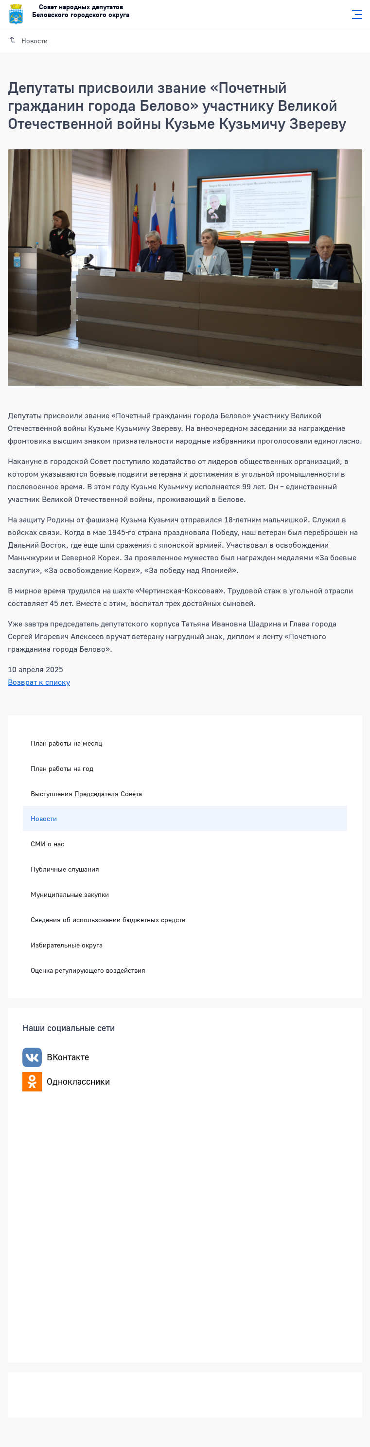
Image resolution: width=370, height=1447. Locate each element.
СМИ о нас (47, 844)
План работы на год (62, 768)
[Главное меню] (354, 14)
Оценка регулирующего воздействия (88, 970)
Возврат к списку (39, 682)
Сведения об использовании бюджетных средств (108, 919)
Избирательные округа (67, 945)
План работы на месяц (66, 743)
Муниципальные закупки (70, 894)
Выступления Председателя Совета (86, 793)
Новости (44, 818)
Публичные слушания (65, 869)
